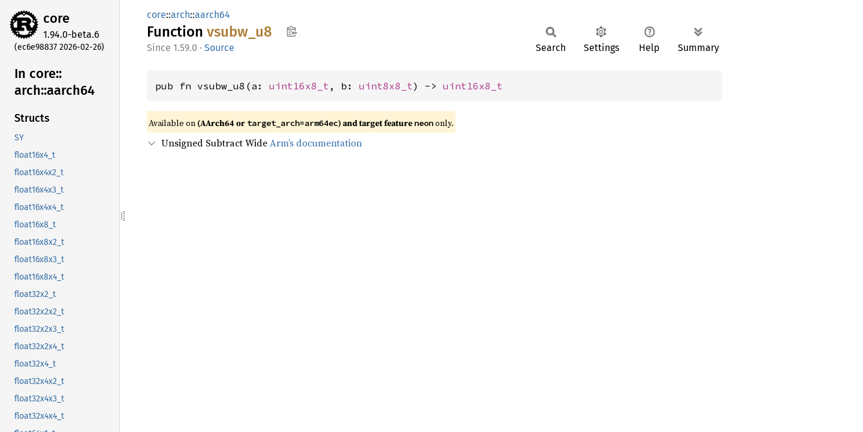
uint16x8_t (299, 86)
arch (180, 14)
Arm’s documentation (316, 142)
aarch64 (212, 14)
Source (219, 47)
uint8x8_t (386, 86)
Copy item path (291, 31)
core (56, 18)
